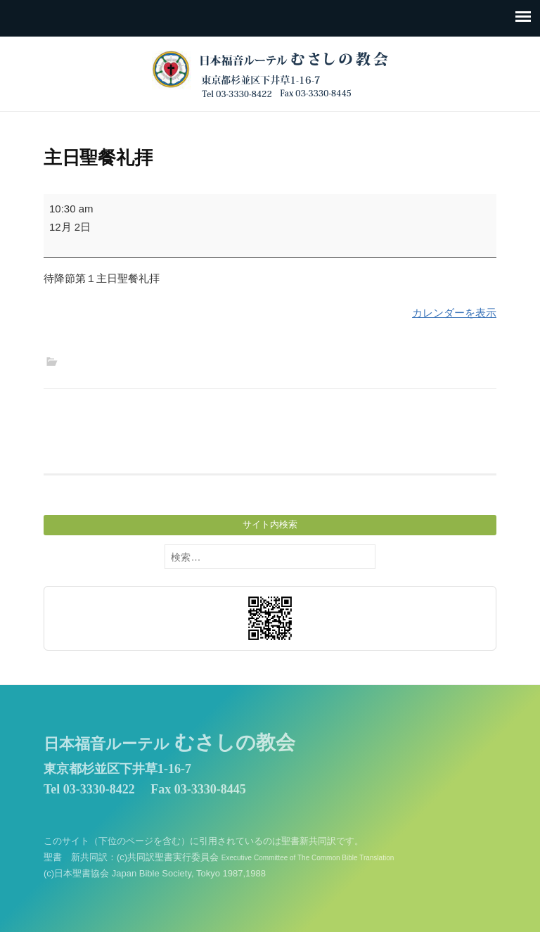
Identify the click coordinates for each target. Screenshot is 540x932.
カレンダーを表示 (454, 313)
